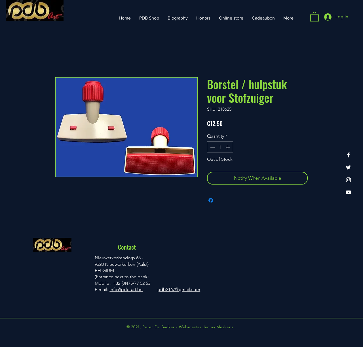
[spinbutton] (220, 147)
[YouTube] (348, 192)
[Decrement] (212, 147)
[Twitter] (348, 167)
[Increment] (228, 147)
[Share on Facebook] (210, 200)
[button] (314, 16)
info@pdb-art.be (126, 289)
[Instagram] (348, 180)
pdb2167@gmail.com (178, 289)
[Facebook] (348, 155)
